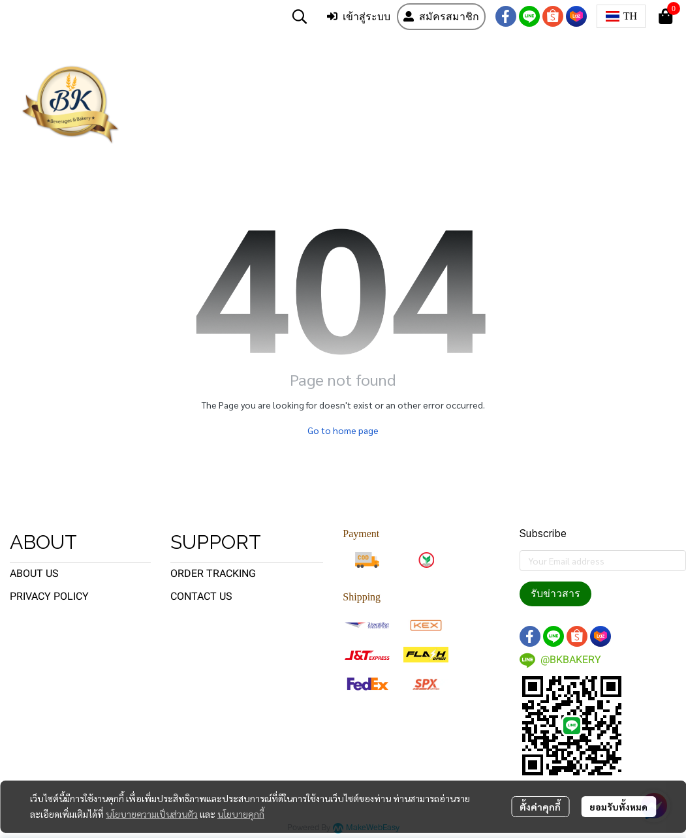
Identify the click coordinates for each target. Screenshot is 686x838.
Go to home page (343, 430)
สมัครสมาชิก (441, 16)
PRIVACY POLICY (49, 596)
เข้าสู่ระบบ (358, 16)
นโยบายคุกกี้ (240, 814)
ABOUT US (34, 573)
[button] (299, 16)
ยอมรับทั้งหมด (618, 807)
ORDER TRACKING (213, 573)
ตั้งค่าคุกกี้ (540, 807)
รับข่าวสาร (555, 593)
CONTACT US (201, 596)
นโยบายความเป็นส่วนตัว (152, 814)
